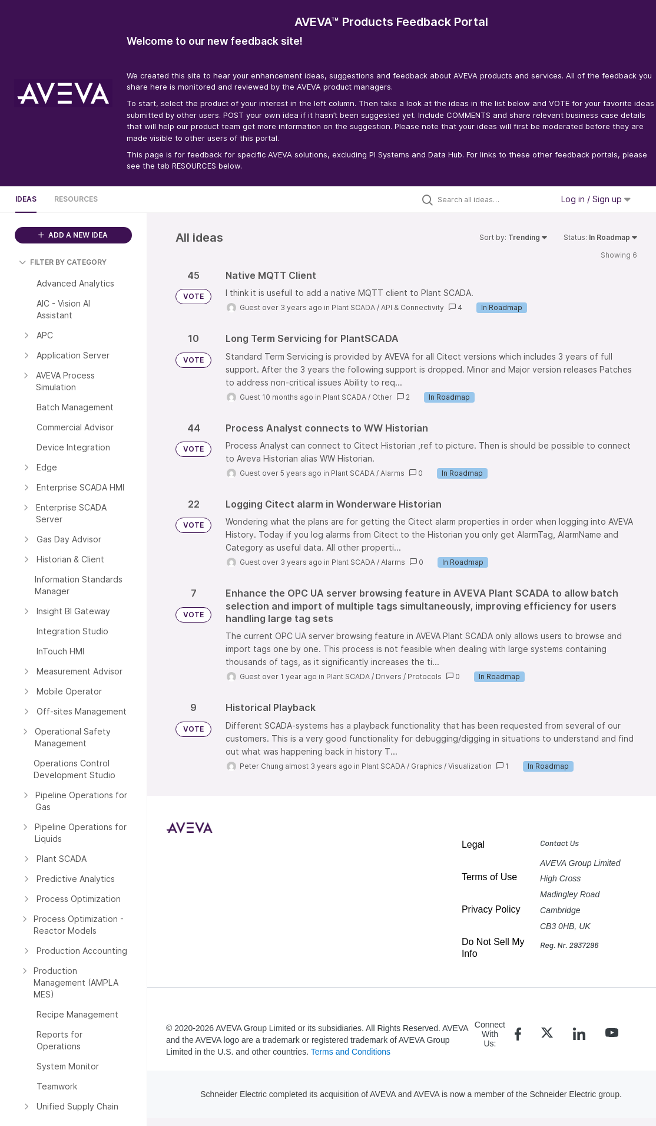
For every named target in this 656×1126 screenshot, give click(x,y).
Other (382, 397)
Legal (473, 844)
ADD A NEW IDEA (73, 235)
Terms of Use (489, 877)
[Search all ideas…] (492, 199)
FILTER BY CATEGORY (63, 262)
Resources (76, 199)
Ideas (26, 199)
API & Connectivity (412, 307)
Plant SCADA (353, 307)
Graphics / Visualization (451, 766)
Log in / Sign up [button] (596, 199)
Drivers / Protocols (409, 676)
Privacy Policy (491, 909)
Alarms (392, 473)
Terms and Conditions (350, 1051)
